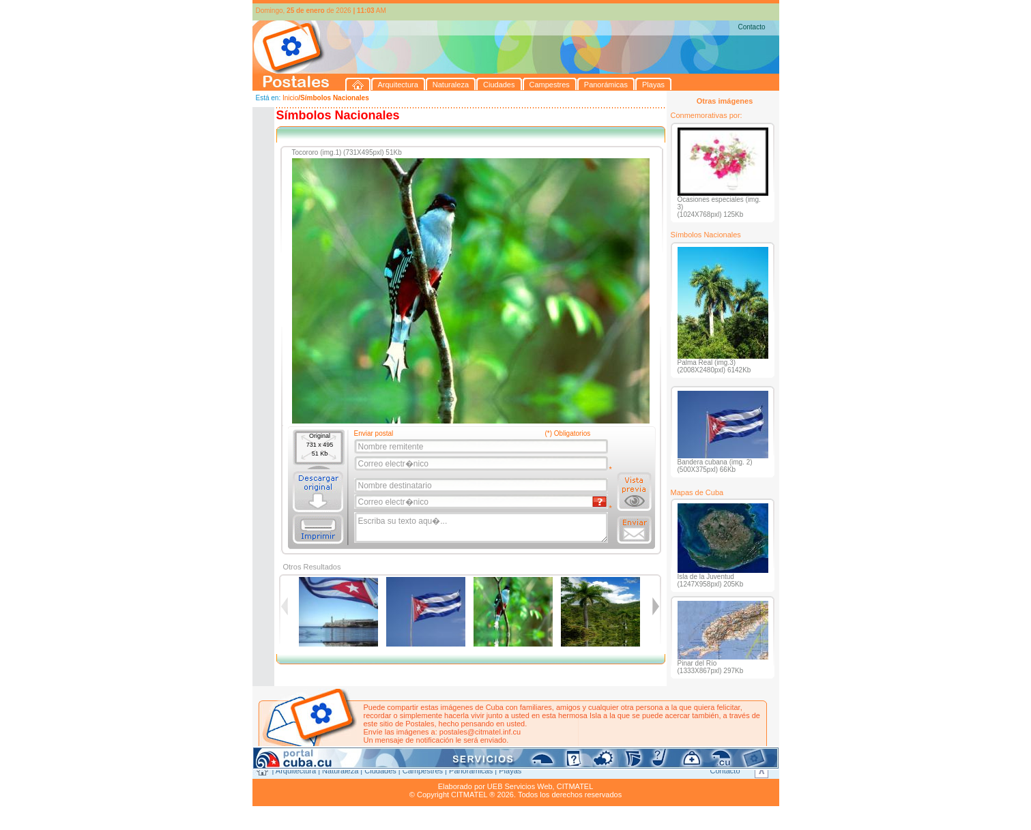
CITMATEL (575, 786)
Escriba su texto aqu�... (482, 528)
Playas (510, 771)
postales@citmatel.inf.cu (480, 732)
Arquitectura (296, 771)
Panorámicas (471, 771)
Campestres (423, 771)
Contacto (751, 27)
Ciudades (380, 771)
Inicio (290, 98)
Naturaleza (340, 771)
